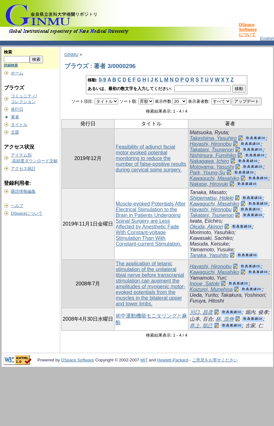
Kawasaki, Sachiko (211, 238)
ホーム (17, 73)
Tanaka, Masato (208, 192)
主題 (15, 132)
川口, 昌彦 (201, 312)
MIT (144, 360)
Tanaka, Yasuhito (209, 255)
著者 (15, 117)
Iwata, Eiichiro (205, 221)
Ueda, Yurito (204, 295)
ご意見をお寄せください (215, 360)
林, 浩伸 (225, 319)
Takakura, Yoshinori (242, 295)
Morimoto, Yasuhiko (212, 232)
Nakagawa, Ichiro (209, 161)
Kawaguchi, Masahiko (214, 178)
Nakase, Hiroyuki (209, 184)
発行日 (17, 109)
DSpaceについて (26, 213)
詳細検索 (11, 65)
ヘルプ (17, 205)
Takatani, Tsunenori (212, 149)
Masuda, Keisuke (209, 244)
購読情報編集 (23, 191)
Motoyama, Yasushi (212, 167)
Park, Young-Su (207, 172)
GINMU (71, 54)
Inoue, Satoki (204, 283)
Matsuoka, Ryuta (209, 132)
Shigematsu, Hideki (212, 198)
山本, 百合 (201, 319)
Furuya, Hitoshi (207, 301)
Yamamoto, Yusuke (212, 249)
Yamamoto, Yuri (208, 278)
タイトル (19, 124)
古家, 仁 (254, 325)
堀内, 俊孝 (256, 312)
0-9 (102, 79)
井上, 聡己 (201, 325)
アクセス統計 (23, 168)
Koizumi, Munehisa (211, 289)
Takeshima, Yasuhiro (213, 138)
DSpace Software (77, 360)
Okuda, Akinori (206, 226)
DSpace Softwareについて (248, 29)
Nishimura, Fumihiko (213, 155)
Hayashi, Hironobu (211, 144)
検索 (8, 52)
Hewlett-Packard (172, 360)
